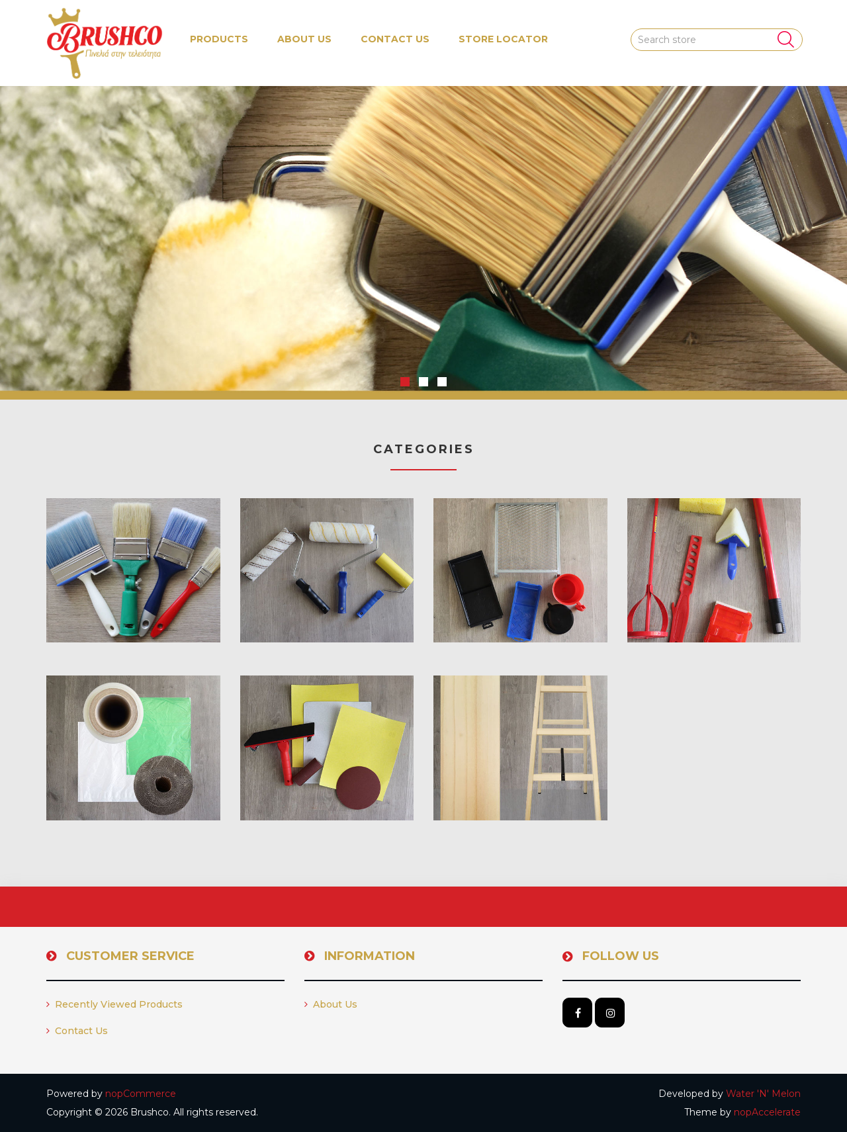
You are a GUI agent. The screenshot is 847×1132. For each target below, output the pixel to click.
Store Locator (503, 39)
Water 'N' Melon (763, 1094)
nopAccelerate (767, 1112)
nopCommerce (140, 1094)
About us (304, 39)
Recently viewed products (114, 1004)
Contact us (395, 39)
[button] (219, 39)
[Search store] (717, 39)
